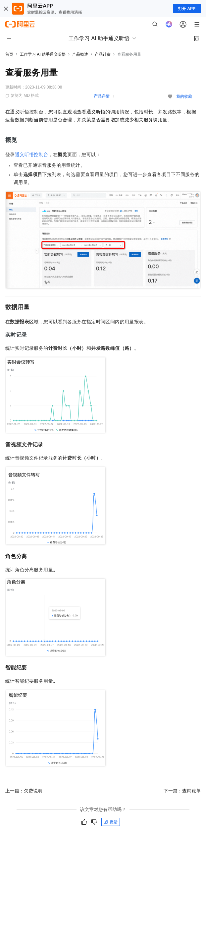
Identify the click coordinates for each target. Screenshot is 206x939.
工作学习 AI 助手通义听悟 (43, 54)
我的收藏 (184, 96)
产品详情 (102, 96)
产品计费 (103, 54)
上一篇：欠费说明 (23, 790)
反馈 (111, 822)
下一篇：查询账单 (182, 790)
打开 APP (186, 8)
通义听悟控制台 (31, 154)
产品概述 (80, 54)
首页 (9, 54)
